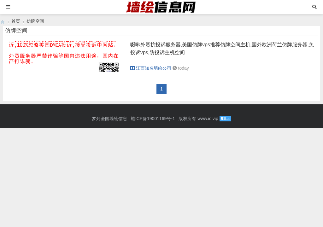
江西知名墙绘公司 (150, 68)
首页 (15, 21)
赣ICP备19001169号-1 (153, 118)
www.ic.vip (207, 118)
